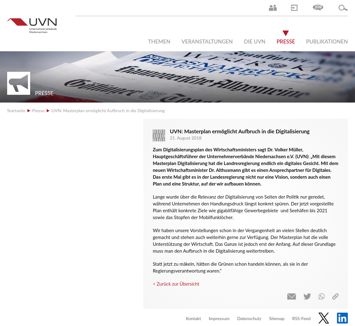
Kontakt (193, 318)
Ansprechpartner (273, 8)
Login (294, 8)
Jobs (318, 8)
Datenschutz (249, 318)
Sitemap (276, 318)
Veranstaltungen (207, 41)
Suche (343, 8)
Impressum (219, 318)
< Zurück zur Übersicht (176, 284)
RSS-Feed (301, 318)
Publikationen (327, 41)
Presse (286, 41)
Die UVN (254, 41)
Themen (159, 41)
